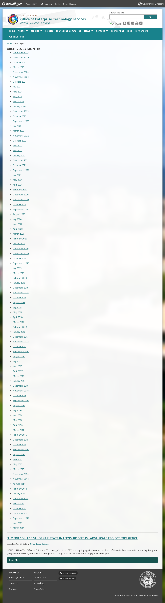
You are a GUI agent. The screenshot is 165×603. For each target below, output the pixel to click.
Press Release (42, 543)
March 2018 (18, 322)
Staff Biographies (16, 577)
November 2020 (21, 199)
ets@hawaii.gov (69, 578)
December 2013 (20, 498)
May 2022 (17, 150)
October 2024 (19, 81)
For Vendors (141, 30)
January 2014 (19, 493)
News (87, 30)
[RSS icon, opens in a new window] (115, 23)
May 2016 (17, 420)
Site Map (13, 589)
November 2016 (21, 390)
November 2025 (21, 57)
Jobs (129, 30)
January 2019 (19, 282)
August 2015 (19, 454)
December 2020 (20, 194)
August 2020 (19, 214)
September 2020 (21, 209)
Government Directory (153, 3)
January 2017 (19, 380)
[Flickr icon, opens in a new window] (123, 23)
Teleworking (117, 30)
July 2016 (17, 410)
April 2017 (18, 371)
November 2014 (21, 478)
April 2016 (18, 425)
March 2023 (18, 130)
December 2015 (20, 439)
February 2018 (20, 327)
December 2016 (20, 385)
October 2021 (19, 165)
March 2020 (18, 233)
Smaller (58, 4)
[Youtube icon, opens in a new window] (127, 23)
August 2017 (19, 356)
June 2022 (17, 145)
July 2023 (17, 126)
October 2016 (19, 395)
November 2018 (21, 292)
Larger (73, 4)
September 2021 (21, 170)
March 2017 (18, 376)
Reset (65, 4)
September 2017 (21, 351)
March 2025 (18, 67)
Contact (100, 30)
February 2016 (20, 434)
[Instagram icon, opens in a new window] (131, 23)
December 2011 (20, 513)
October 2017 (19, 346)
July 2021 (17, 175)
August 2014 (19, 483)
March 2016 (18, 430)
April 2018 (18, 317)
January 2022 (19, 155)
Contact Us (13, 583)
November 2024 (21, 76)
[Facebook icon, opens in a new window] (119, 23)
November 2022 (21, 135)
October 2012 (19, 508)
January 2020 (19, 243)
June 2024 (17, 91)
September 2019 (21, 263)
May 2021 (17, 179)
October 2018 (19, 297)
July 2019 (17, 268)
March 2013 (18, 503)
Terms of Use (40, 577)
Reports (35, 30)
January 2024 (19, 106)
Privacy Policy (39, 589)
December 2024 (20, 72)
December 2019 (20, 248)
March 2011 (18, 527)
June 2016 (17, 415)
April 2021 (18, 184)
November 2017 (21, 341)
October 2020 (19, 204)
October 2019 (19, 258)
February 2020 (20, 238)
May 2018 (17, 312)
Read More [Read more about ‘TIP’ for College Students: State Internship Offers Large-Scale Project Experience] (14, 560)
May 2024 (17, 96)
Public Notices (16, 36)
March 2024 (18, 101)
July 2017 (17, 361)
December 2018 (20, 287)
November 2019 (21, 253)
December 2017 (20, 336)
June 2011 (17, 523)
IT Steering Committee (68, 30)
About (21, 30)
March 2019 (18, 273)
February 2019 (20, 278)
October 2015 (19, 444)
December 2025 (20, 52)
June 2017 (17, 366)
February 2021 (20, 189)
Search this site (116, 12)
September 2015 (21, 449)
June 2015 (17, 459)
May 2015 (17, 464)
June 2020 (17, 224)
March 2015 (18, 469)
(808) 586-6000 (70, 573)
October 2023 (19, 116)
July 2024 (17, 86)
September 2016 (21, 400)
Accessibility (31, 4)
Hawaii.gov (11, 4)
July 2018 (17, 307)
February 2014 (20, 488)
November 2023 (21, 111)
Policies (49, 30)
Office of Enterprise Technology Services (53, 19)
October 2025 (19, 62)
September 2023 (21, 121)
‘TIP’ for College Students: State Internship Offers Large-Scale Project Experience (72, 538)
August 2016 (19, 405)
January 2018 (19, 331)
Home (11, 30)
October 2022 (19, 140)
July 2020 (17, 219)
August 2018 (19, 302)
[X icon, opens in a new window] (111, 23)
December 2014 (20, 474)
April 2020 (18, 228)
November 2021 (21, 160)
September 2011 (21, 518)
